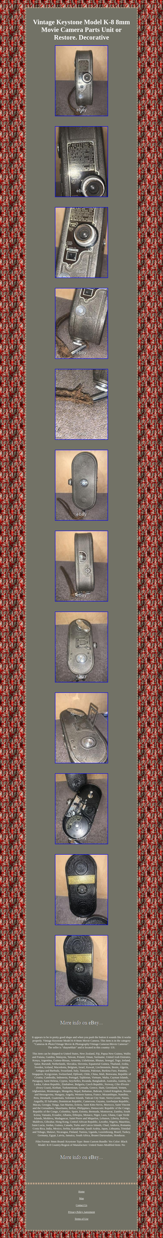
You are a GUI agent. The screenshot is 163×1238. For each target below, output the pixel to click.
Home (81, 1191)
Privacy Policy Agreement (81, 1212)
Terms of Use (81, 1218)
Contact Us (81, 1205)
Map (81, 1198)
